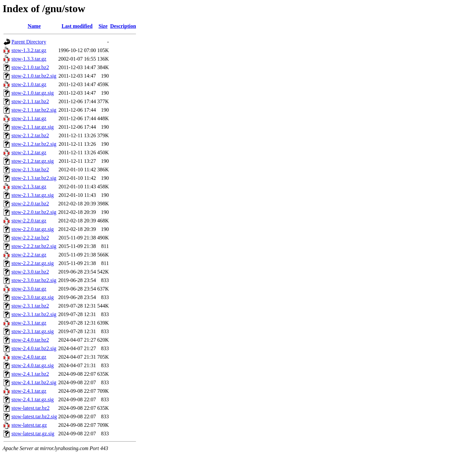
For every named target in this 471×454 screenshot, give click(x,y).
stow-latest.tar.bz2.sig (34, 416)
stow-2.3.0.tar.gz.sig (32, 297)
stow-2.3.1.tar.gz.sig (32, 331)
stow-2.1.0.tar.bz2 (30, 67)
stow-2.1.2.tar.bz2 (30, 135)
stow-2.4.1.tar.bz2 (30, 374)
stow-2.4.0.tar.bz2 (30, 340)
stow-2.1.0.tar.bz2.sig (33, 76)
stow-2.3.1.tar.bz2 (30, 306)
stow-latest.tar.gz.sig (32, 433)
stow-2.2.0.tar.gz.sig (32, 229)
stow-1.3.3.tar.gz (28, 59)
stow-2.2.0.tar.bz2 (30, 203)
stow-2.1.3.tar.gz (28, 186)
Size (103, 26)
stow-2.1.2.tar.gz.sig (32, 161)
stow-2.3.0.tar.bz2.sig (33, 280)
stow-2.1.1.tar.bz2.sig (33, 110)
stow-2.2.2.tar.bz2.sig (33, 246)
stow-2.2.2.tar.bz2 (30, 237)
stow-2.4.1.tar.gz (28, 391)
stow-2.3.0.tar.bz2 (30, 271)
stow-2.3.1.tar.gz (28, 323)
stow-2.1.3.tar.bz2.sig (33, 178)
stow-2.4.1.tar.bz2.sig (33, 382)
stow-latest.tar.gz (29, 425)
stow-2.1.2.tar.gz (28, 152)
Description (123, 26)
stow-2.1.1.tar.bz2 (30, 101)
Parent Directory (28, 42)
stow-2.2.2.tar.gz (28, 254)
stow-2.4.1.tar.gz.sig (32, 399)
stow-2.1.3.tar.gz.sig (32, 195)
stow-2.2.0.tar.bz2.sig (33, 212)
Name (34, 26)
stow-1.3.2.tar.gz (28, 50)
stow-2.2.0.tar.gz (28, 220)
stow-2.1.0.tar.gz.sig (32, 93)
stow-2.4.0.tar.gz (28, 357)
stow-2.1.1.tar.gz (28, 118)
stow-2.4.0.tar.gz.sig (32, 365)
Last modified (77, 26)
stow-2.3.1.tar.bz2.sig (33, 314)
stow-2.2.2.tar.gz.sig (32, 263)
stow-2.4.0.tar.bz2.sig (33, 348)
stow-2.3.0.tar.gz (28, 289)
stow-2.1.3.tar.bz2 (30, 169)
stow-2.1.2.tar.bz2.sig (33, 144)
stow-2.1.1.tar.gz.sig (32, 127)
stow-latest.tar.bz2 (30, 408)
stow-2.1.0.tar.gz (28, 84)
